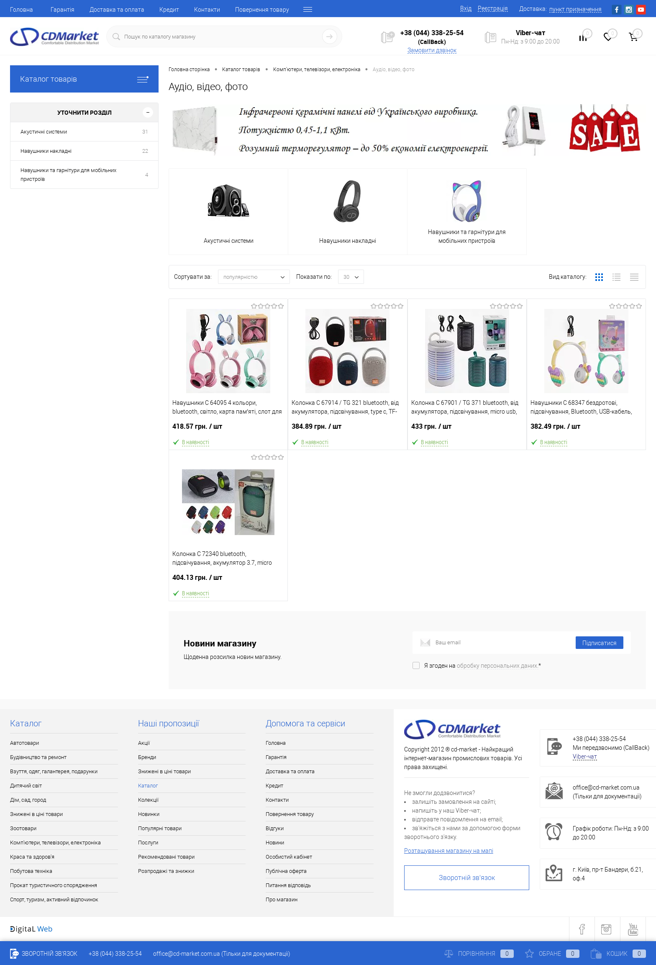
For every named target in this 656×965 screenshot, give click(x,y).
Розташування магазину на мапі (448, 850)
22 (145, 151)
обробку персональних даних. (497, 665)
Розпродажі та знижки (166, 871)
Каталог (148, 785)
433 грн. (467, 429)
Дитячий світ (26, 785)
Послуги (148, 842)
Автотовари (24, 743)
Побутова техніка (31, 871)
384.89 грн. (347, 429)
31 (145, 132)
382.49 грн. (586, 429)
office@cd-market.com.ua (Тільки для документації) (221, 953)
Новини (275, 842)
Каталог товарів (84, 79)
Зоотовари (23, 828)
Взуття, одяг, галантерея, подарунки (53, 771)
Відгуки (275, 828)
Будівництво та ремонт (38, 757)
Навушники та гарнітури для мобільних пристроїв (68, 174)
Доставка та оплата (117, 9)
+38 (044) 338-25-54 (432, 32)
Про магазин (281, 899)
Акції (144, 743)
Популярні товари (160, 828)
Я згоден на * (482, 665)
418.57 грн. (228, 429)
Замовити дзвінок (431, 50)
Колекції (148, 800)
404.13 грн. (228, 581)
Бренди (147, 757)
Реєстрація (493, 8)
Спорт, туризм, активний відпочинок (54, 899)
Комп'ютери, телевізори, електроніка (55, 842)
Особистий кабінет (289, 857)
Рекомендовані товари (166, 857)
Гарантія (62, 9)
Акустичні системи (43, 132)
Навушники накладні (46, 151)
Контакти (207, 9)
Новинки (148, 814)
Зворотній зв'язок (467, 878)
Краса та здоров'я (32, 857)
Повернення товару (262, 9)
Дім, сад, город (28, 800)
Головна (21, 9)
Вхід (466, 8)
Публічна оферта (286, 871)
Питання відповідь (288, 885)
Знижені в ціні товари (36, 814)
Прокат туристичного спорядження (53, 885)
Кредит (169, 9)
